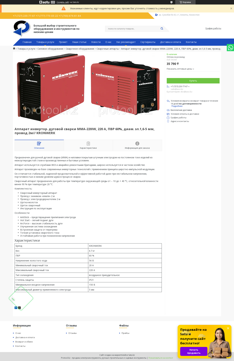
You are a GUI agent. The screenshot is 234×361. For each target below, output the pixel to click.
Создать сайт (63, 2)
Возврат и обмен (24, 341)
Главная (27, 42)
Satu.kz (131, 355)
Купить (193, 80)
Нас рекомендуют (126, 42)
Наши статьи (79, 42)
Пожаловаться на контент (160, 358)
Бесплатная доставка (181, 110)
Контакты (191, 42)
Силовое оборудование (50, 48)
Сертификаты (147, 42)
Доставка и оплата (170, 42)
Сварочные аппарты (108, 48)
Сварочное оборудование (80, 48)
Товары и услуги (45, 42)
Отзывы (72, 333)
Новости (96, 42)
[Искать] (162, 29)
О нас (108, 42)
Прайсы (125, 333)
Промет (63, 42)
